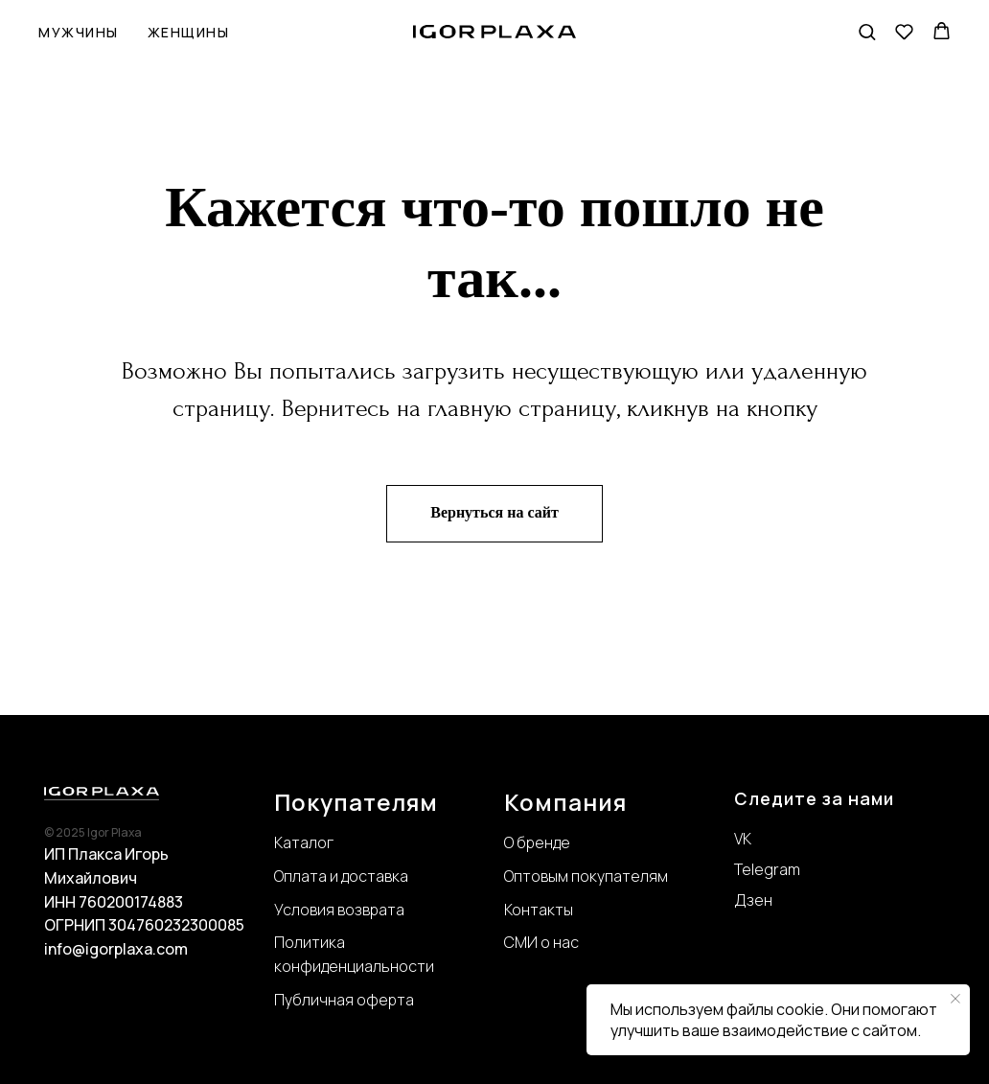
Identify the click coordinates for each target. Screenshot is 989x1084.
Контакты (538, 909)
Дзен (753, 900)
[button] (867, 31)
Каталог (304, 842)
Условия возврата (339, 909)
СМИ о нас (541, 942)
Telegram (767, 869)
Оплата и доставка (341, 876)
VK (742, 838)
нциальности (386, 966)
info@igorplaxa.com (116, 948)
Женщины (189, 32)
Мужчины (78, 32)
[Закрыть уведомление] (955, 998)
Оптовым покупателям (586, 876)
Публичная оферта (344, 999)
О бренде (537, 842)
